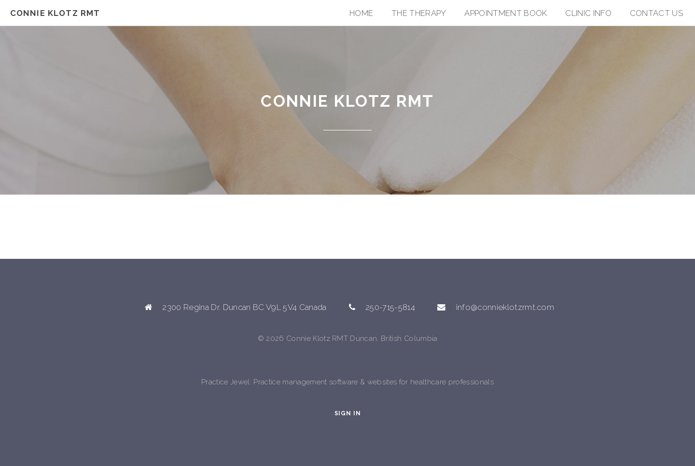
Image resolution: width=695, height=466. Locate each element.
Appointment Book (505, 13)
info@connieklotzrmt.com (505, 307)
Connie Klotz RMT (55, 13)
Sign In (347, 413)
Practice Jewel (225, 382)
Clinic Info (588, 13)
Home (361, 13)
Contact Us (656, 13)
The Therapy (418, 13)
